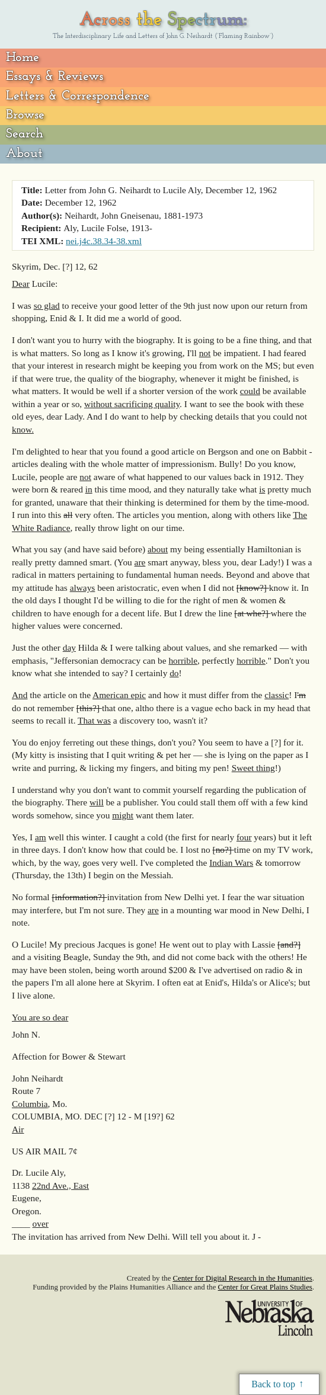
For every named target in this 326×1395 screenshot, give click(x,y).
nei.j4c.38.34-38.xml (104, 241)
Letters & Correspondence (77, 96)
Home (22, 58)
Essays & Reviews (54, 77)
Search (24, 134)
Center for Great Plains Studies (265, 1287)
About (24, 154)
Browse (25, 115)
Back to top (273, 1384)
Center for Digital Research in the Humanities (242, 1278)
